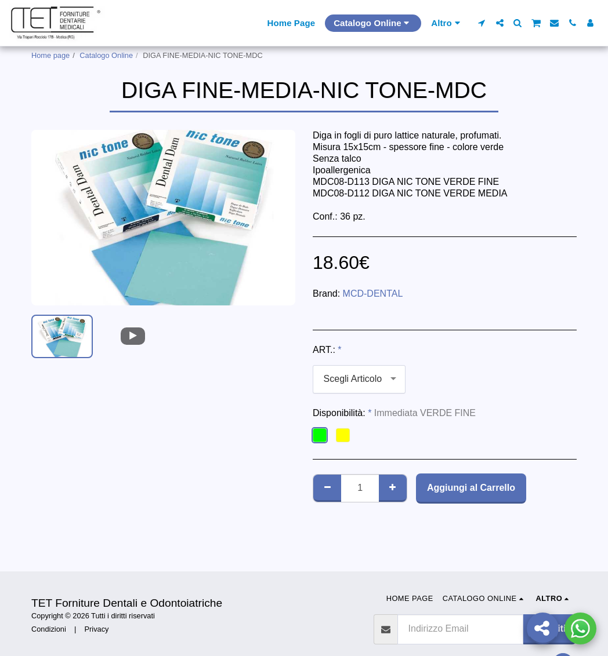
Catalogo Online (106, 55)
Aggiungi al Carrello (471, 488)
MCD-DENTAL (373, 293)
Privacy (97, 629)
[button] (481, 23)
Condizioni (48, 629)
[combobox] (359, 379)
